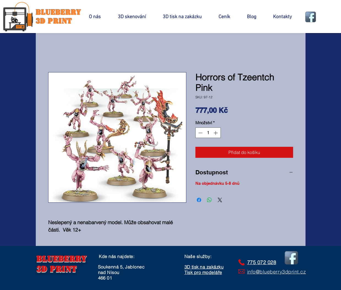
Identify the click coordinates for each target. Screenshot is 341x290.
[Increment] (216, 133)
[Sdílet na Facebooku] (199, 200)
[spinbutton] (207, 133)
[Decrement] (200, 133)
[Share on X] (220, 200)
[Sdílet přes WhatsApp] (209, 200)
